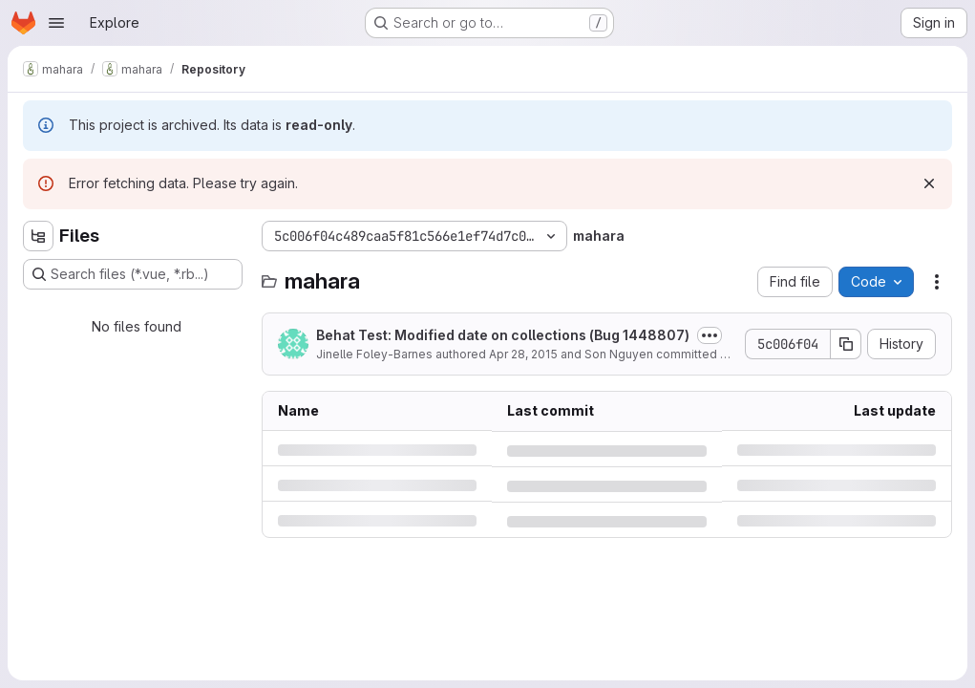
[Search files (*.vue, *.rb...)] (133, 274)
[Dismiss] (929, 183)
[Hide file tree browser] (38, 236)
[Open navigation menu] (56, 23)
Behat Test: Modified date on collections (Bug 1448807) (502, 335)
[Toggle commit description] (709, 335)
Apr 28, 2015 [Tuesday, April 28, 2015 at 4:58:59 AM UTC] (523, 354)
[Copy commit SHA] (846, 344)
